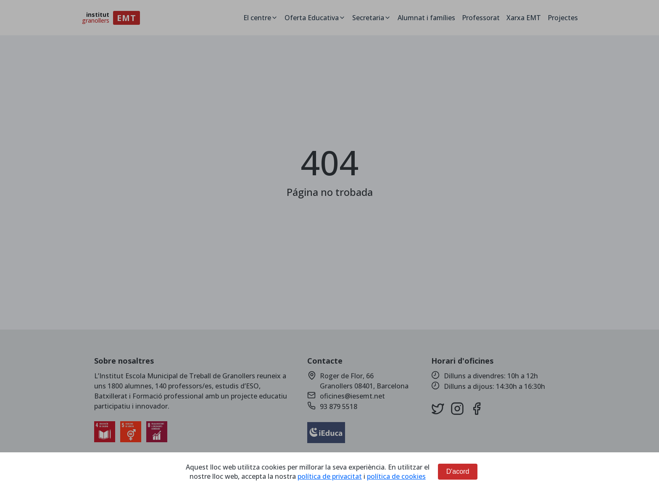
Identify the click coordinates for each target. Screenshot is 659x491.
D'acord (457, 471)
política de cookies (396, 476)
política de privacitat (330, 476)
